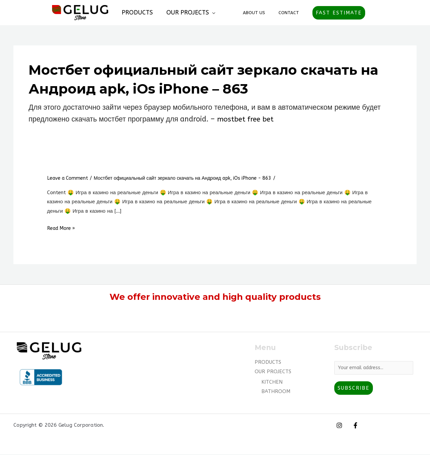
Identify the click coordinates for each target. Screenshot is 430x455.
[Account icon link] (375, 13)
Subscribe (354, 389)
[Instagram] (339, 426)
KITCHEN (272, 382)
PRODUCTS (136, 12)
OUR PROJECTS (185, 12)
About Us (261, 12)
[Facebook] (354, 426)
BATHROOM (275, 391)
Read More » (62, 228)
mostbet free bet (246, 119)
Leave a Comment (68, 178)
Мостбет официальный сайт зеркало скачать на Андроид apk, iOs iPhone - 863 (191, 178)
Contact (291, 12)
